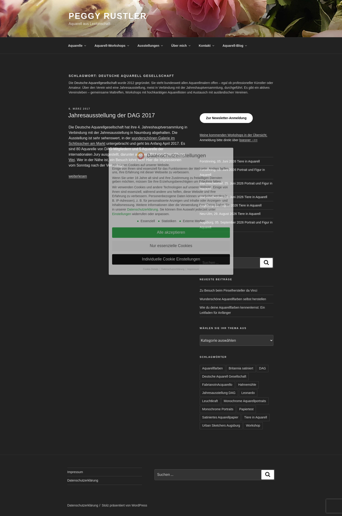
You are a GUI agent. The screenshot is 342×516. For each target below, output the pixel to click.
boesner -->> (248, 140)
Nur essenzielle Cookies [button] (171, 177)
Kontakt (207, 45)
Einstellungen (121, 145)
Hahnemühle (247, 384)
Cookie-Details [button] (151, 200)
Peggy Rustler (108, 16)
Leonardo (248, 393)
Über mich (181, 45)
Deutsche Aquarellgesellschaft (95, 83)
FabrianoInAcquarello (217, 384)
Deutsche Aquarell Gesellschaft (224, 376)
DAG (262, 368)
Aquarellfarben (212, 368)
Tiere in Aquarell (255, 417)
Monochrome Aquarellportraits (245, 401)
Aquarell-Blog (235, 45)
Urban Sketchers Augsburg (221, 425)
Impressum (75, 472)
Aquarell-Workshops (112, 45)
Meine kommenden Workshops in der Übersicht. (233, 135)
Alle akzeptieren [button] (171, 164)
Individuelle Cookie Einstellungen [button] (171, 191)
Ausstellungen (150, 45)
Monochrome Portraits (218, 409)
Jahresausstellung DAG (219, 393)
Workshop (253, 425)
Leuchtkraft (210, 401)
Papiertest (246, 409)
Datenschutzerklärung (82, 480)
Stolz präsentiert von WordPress (124, 505)
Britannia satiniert (241, 368)
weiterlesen (78, 176)
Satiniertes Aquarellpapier (220, 417)
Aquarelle (77, 45)
